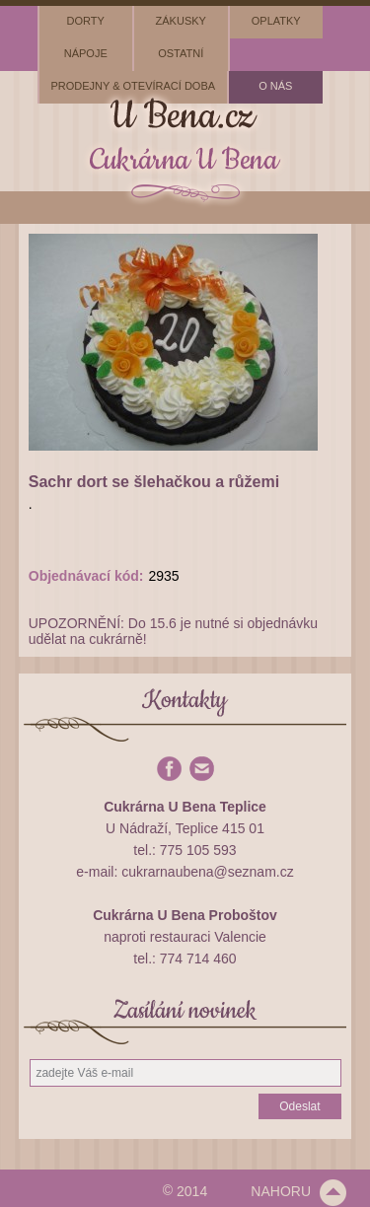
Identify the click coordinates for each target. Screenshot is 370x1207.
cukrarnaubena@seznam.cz (207, 872)
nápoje (86, 53)
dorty (86, 21)
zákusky (181, 21)
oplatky (276, 21)
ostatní (180, 53)
